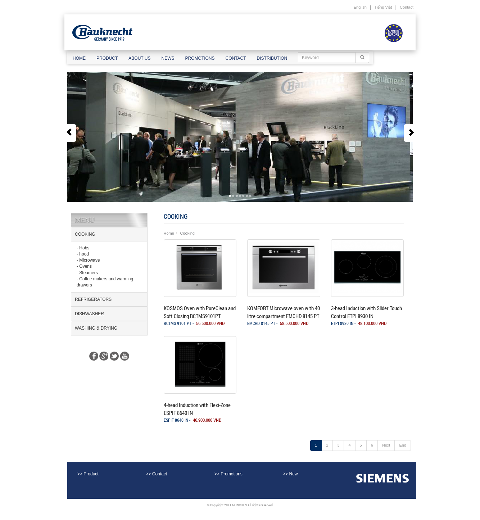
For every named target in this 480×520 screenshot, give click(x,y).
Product (107, 58)
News (167, 58)
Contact (406, 7)
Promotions (199, 58)
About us (139, 58)
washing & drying (96, 328)
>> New (290, 473)
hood (84, 254)
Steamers (88, 272)
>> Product (88, 473)
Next (386, 445)
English (360, 7)
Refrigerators (93, 299)
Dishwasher (89, 313)
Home (79, 58)
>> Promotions (228, 473)
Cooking (85, 234)
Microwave (89, 260)
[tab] (109, 234)
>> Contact (156, 473)
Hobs (84, 247)
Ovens (85, 266)
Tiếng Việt (383, 7)
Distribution (272, 58)
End (402, 445)
